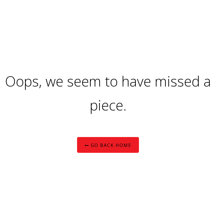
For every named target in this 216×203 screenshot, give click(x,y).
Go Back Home (108, 145)
